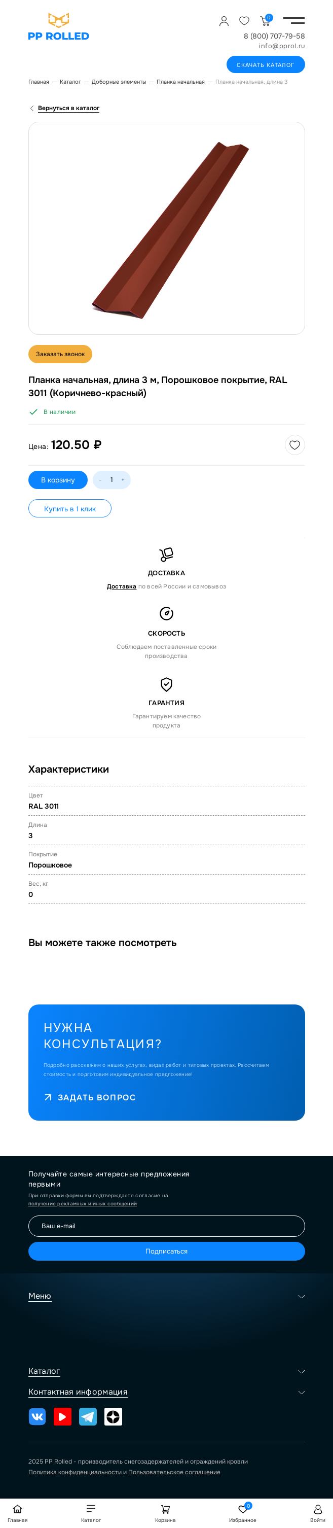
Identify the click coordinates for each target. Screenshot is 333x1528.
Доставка (122, 586)
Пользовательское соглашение (174, 1472)
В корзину (58, 479)
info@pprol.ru (282, 46)
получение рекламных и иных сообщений (82, 1203)
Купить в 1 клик (70, 508)
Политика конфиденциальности (75, 1472)
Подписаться (166, 1251)
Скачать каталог (266, 64)
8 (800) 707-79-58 (274, 36)
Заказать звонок (60, 354)
